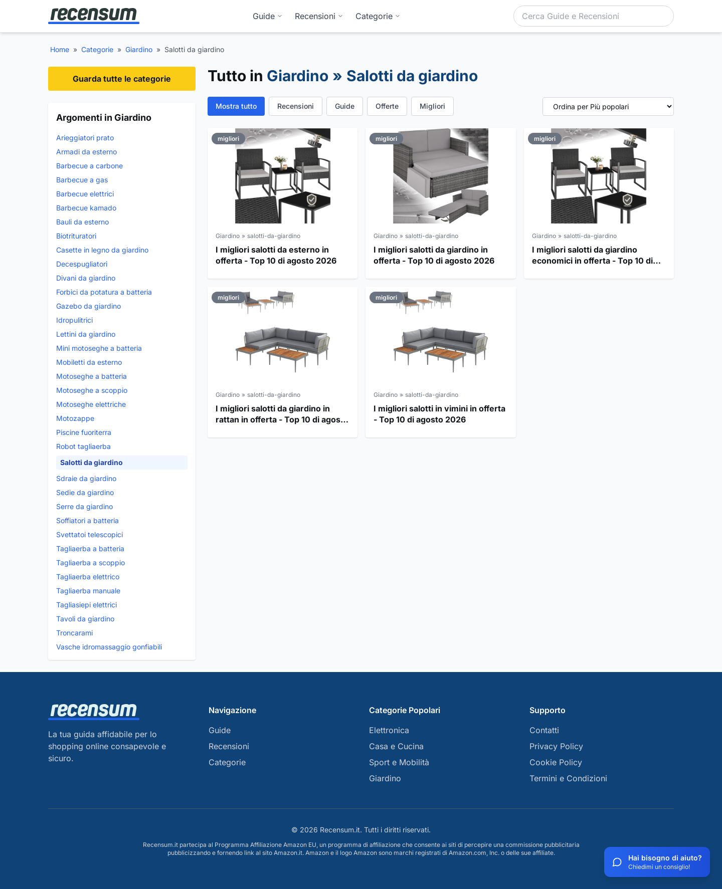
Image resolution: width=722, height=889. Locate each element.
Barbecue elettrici (85, 193)
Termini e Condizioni (568, 778)
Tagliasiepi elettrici (86, 604)
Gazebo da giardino (88, 306)
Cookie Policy (555, 762)
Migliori (432, 106)
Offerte (387, 106)
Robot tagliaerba (83, 446)
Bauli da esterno (82, 221)
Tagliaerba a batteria (90, 548)
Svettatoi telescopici (89, 534)
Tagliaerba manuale (88, 590)
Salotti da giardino (91, 462)
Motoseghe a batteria (91, 376)
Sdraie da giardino (86, 478)
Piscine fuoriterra (83, 432)
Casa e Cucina (396, 746)
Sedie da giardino (85, 492)
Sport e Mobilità (399, 762)
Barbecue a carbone (89, 165)
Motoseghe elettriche (91, 404)
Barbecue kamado (86, 207)
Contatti (544, 730)
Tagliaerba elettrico (87, 576)
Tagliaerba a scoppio (90, 562)
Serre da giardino (84, 506)
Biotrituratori (76, 236)
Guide (268, 16)
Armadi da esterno (86, 151)
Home (59, 49)
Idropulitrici (74, 320)
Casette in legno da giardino (102, 250)
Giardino (138, 49)
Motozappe (75, 418)
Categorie (97, 49)
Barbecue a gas (82, 179)
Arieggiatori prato (85, 137)
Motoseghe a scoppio (91, 390)
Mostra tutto (236, 106)
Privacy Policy (556, 746)
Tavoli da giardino (85, 618)
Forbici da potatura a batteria (104, 292)
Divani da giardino (85, 278)
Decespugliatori (81, 264)
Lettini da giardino (85, 334)
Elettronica (389, 730)
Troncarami (74, 632)
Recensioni (319, 16)
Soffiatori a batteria (87, 520)
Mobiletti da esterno (89, 362)
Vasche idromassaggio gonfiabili (109, 646)
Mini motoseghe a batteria (99, 348)
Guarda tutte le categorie (122, 79)
